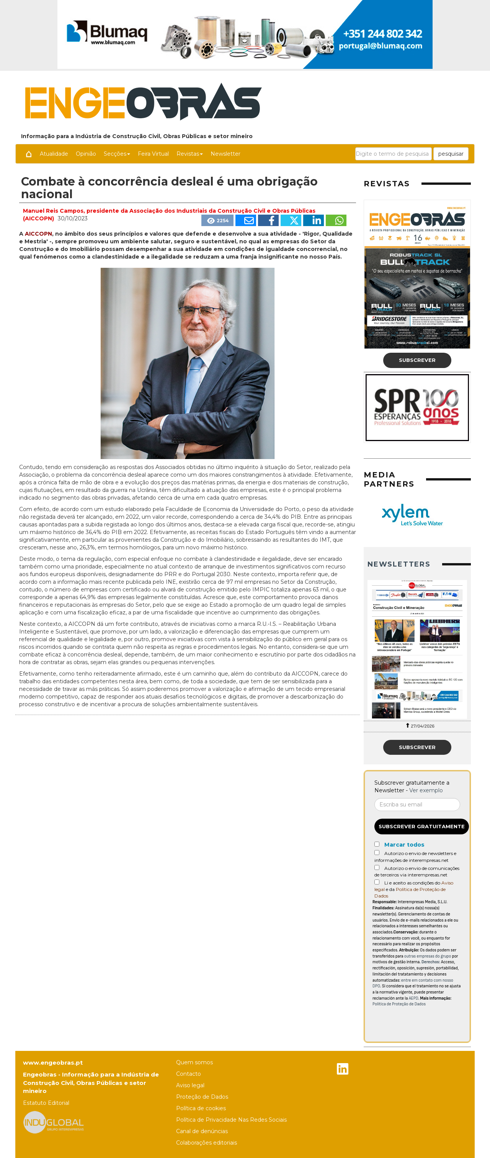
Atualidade (54, 153)
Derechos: (430, 961)
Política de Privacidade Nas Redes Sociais (231, 1119)
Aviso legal (190, 1085)
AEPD (413, 998)
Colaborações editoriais (206, 1142)
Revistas (189, 153)
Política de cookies (201, 1108)
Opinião (86, 153)
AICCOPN (38, 233)
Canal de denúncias (202, 1131)
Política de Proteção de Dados (399, 1004)
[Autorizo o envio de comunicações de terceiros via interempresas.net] (376, 867)
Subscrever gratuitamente (422, 826)
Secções (117, 153)
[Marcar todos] (376, 844)
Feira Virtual (153, 153)
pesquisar (451, 153)
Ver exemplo (426, 790)
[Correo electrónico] (417, 804)
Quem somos (194, 1062)
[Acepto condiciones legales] (376, 881)
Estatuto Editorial (46, 1102)
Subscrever (417, 360)
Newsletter (225, 153)
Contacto (188, 1073)
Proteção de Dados (202, 1096)
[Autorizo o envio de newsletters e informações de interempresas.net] (376, 852)
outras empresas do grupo (427, 956)
